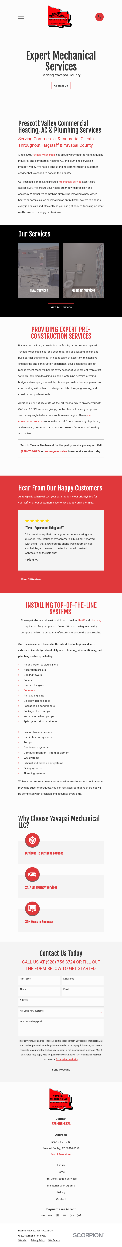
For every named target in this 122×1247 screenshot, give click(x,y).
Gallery (61, 1192)
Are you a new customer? (32, 1011)
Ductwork (29, 690)
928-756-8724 (61, 1124)
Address (24, 1000)
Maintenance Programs (61, 1185)
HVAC (81, 620)
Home (61, 1171)
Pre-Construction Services (61, 1178)
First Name (25, 978)
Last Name (68, 978)
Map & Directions (61, 1154)
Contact (61, 1199)
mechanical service (70, 181)
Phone (23, 989)
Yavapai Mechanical (43, 154)
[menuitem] (22, 1240)
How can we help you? (31, 1021)
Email (66, 989)
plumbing (96, 620)
